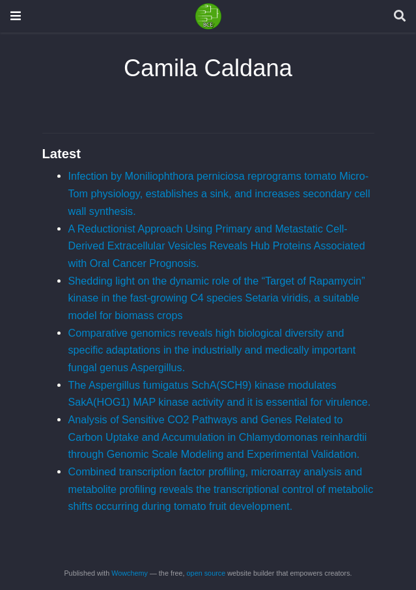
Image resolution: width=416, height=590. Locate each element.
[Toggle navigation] (15, 16)
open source (206, 573)
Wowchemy (129, 573)
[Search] (400, 16)
